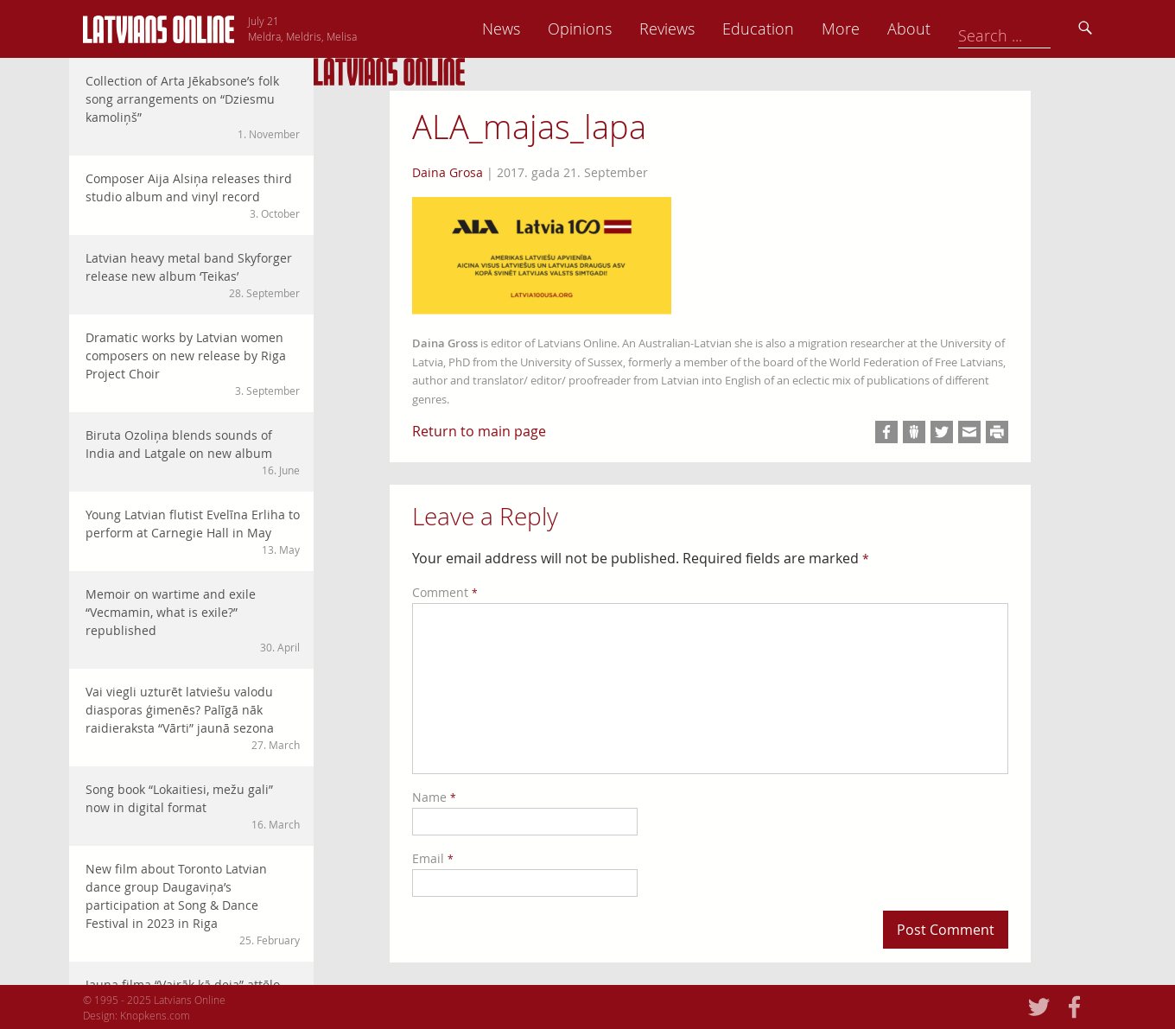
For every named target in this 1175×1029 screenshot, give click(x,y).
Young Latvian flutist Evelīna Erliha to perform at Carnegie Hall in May (193, 531)
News (621, 28)
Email (433, 858)
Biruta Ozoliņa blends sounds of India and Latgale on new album (193, 452)
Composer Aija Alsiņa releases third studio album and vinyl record (193, 195)
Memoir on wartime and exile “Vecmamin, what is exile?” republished (193, 620)
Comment (445, 592)
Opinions (700, 28)
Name (434, 797)
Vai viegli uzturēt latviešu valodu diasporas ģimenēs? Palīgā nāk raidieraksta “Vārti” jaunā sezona (193, 718)
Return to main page (479, 431)
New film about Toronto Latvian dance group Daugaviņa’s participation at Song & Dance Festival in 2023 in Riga (193, 904)
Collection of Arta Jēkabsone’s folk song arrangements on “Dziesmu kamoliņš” (193, 107)
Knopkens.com (155, 1015)
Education (878, 28)
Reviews (787, 28)
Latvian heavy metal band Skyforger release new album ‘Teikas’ (193, 275)
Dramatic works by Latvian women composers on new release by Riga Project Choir (193, 363)
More (961, 28)
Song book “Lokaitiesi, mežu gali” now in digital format (193, 806)
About (1029, 28)
